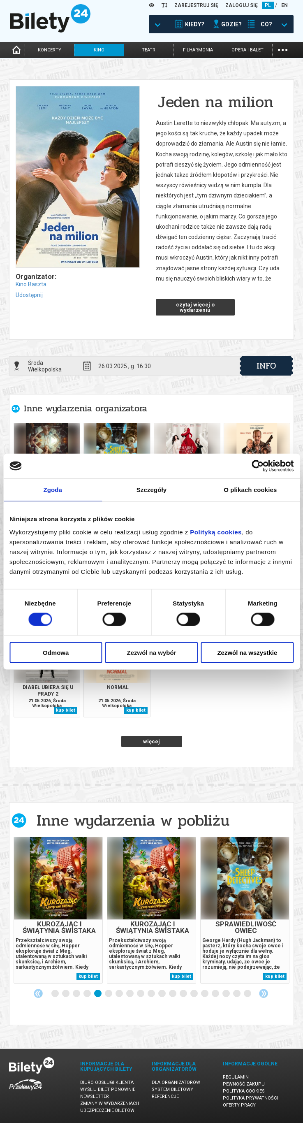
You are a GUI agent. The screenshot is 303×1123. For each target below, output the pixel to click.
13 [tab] (184, 994)
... (282, 49)
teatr (148, 50)
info (266, 366)
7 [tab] (120, 994)
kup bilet (65, 710)
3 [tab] (77, 994)
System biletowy (172, 1089)
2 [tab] (66, 994)
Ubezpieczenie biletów (107, 1110)
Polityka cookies (244, 1091)
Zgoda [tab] (52, 489)
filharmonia (198, 50)
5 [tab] (98, 994)
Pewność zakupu (244, 1084)
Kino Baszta (31, 284)
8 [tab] (130, 994)
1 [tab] (55, 994)
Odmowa (56, 652)
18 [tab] (237, 994)
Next (263, 993)
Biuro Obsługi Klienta (107, 1082)
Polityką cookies (216, 531)
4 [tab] (87, 994)
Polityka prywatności (250, 1098)
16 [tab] (216, 994)
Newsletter (94, 1096)
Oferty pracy (239, 1105)
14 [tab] (194, 994)
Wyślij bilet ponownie (107, 1089)
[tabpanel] (58, 910)
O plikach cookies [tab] (250, 489)
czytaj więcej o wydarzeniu (195, 307)
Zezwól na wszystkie (247, 652)
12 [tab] (173, 994)
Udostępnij (29, 295)
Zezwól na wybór (151, 652)
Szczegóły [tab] (151, 489)
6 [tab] (109, 994)
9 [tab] (141, 994)
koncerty (49, 50)
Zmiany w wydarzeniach (109, 1103)
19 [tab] (248, 994)
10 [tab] (152, 994)
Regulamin (236, 1077)
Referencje (165, 1096)
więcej (151, 741)
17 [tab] (226, 994)
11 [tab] (162, 994)
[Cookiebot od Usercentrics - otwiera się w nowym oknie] (258, 466)
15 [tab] (205, 994)
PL (268, 5)
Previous (38, 993)
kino (99, 50)
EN (284, 5)
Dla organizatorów (176, 1082)
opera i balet (247, 50)
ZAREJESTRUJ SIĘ (196, 5)
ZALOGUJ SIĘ (241, 5)
